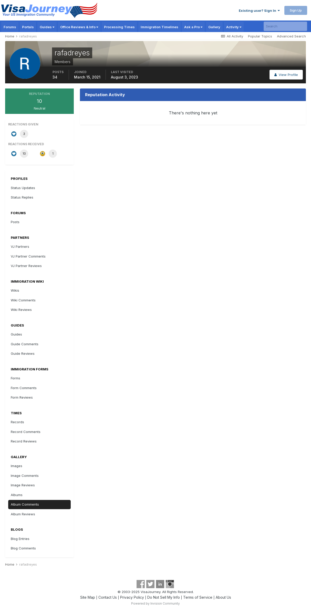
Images (16, 466)
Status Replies (22, 197)
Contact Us (107, 597)
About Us (223, 597)
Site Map (87, 597)
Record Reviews (24, 441)
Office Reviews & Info (79, 27)
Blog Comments (23, 548)
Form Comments (24, 388)
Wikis (15, 290)
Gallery (214, 27)
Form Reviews (22, 397)
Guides (47, 27)
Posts (15, 222)
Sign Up (296, 10)
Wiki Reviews (21, 310)
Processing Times (119, 27)
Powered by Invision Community (155, 603)
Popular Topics (260, 36)
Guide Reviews (23, 353)
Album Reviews (23, 514)
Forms (15, 378)
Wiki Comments (23, 300)
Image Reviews (23, 485)
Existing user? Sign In (259, 10)
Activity (233, 27)
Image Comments (25, 476)
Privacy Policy (132, 597)
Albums (17, 495)
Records (17, 422)
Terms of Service (197, 597)
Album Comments (25, 504)
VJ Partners (20, 246)
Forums (10, 27)
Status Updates (23, 188)
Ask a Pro (193, 27)
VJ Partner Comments (28, 256)
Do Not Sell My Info (163, 597)
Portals (28, 27)
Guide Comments (24, 344)
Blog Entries (20, 539)
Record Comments (25, 432)
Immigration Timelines (159, 27)
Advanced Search (291, 36)
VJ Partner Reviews (26, 266)
